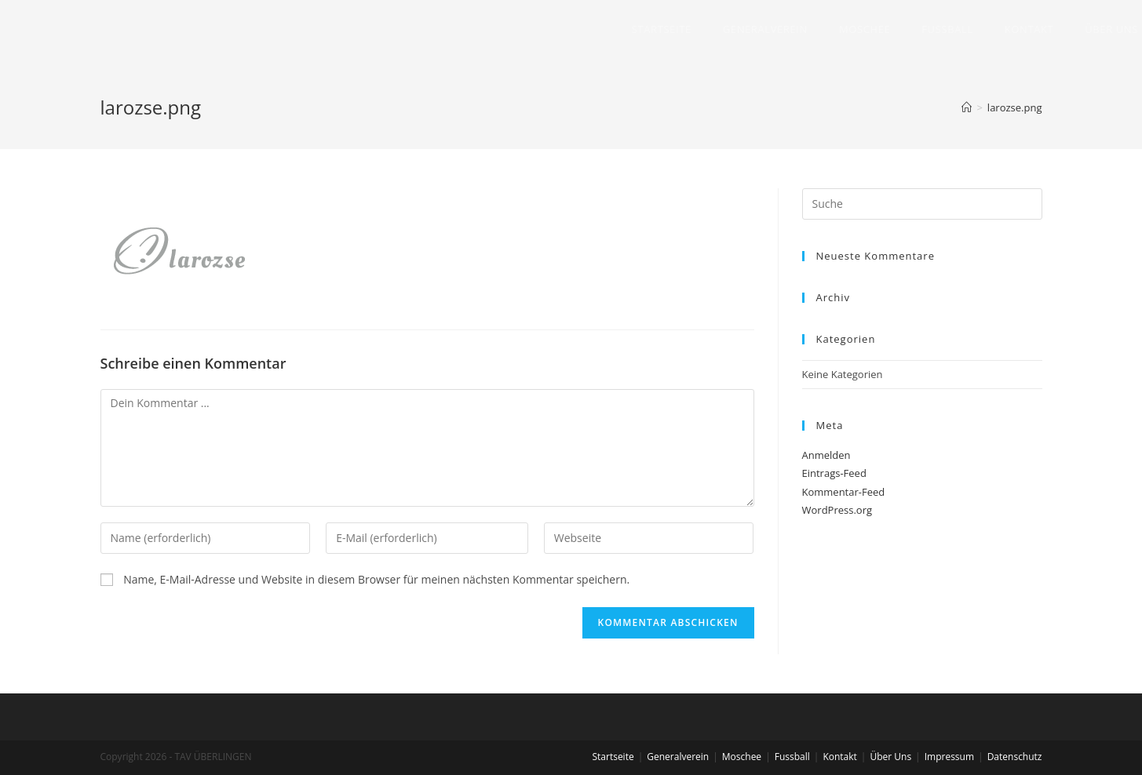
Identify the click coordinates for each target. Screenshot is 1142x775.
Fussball (792, 756)
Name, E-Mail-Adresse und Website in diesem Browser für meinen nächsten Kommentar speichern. (376, 579)
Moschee (741, 756)
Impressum (949, 756)
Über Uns (890, 756)
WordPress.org (837, 510)
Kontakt (839, 756)
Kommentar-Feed (843, 492)
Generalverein (678, 756)
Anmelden (826, 455)
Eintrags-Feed (834, 473)
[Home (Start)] (966, 107)
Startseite (612, 756)
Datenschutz (1014, 756)
